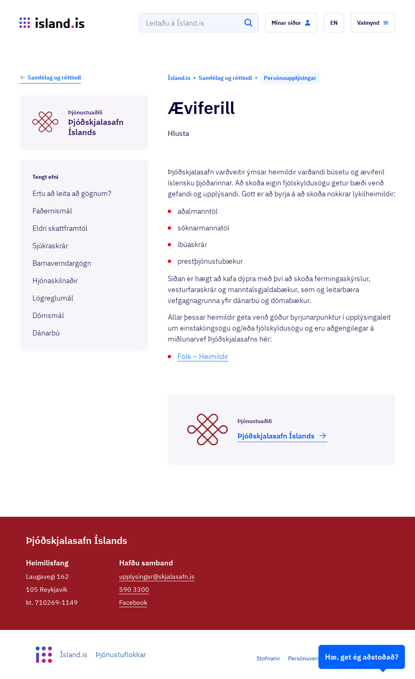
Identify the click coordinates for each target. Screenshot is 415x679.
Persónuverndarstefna (316, 658)
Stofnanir (268, 658)
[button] (291, 22)
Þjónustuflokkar (121, 654)
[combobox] (199, 22)
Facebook (133, 602)
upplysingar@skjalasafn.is (157, 576)
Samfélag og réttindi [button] (50, 77)
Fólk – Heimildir (203, 356)
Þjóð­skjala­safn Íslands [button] (282, 435)
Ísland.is (74, 654)
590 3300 (134, 589)
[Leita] (248, 23)
